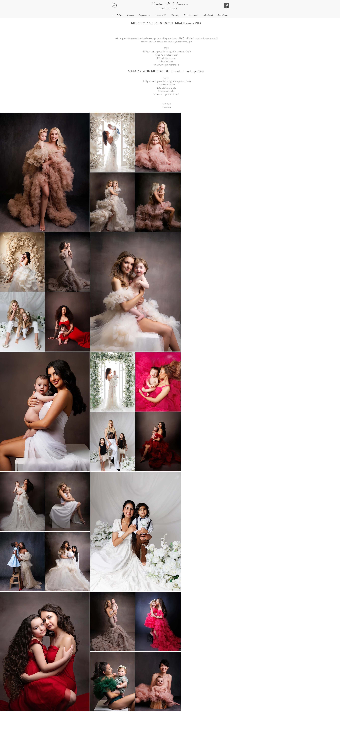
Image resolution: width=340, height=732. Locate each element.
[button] (119, 15)
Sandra (157, 4)
